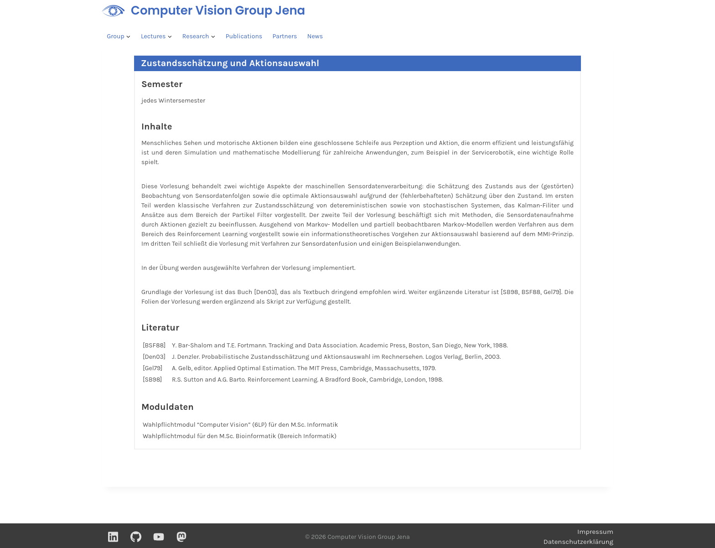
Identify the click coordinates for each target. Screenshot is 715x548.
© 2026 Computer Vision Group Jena (357, 537)
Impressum (595, 531)
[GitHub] (135, 536)
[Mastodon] (181, 536)
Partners (285, 36)
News (315, 36)
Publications (244, 36)
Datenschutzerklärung (578, 542)
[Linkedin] (113, 536)
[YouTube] (158, 536)
